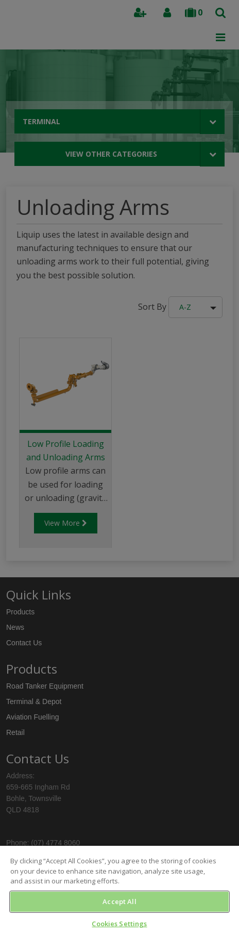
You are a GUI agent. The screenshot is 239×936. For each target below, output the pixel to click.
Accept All (119, 901)
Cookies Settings (119, 923)
